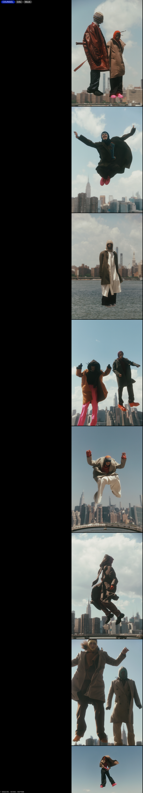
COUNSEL (8, 2)
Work (27, 2)
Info (19, 2)
